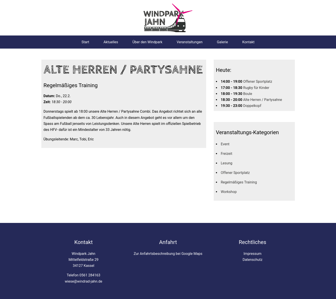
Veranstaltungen (190, 42)
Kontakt (248, 42)
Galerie (222, 42)
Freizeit (226, 153)
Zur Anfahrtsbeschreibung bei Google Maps (168, 254)
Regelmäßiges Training (239, 182)
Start (85, 42)
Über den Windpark (147, 42)
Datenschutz (252, 260)
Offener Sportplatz (257, 81)
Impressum (252, 254)
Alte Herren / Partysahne (262, 100)
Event (225, 144)
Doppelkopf (252, 106)
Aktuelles (110, 42)
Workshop (229, 192)
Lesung (226, 163)
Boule (247, 94)
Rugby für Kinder (256, 88)
